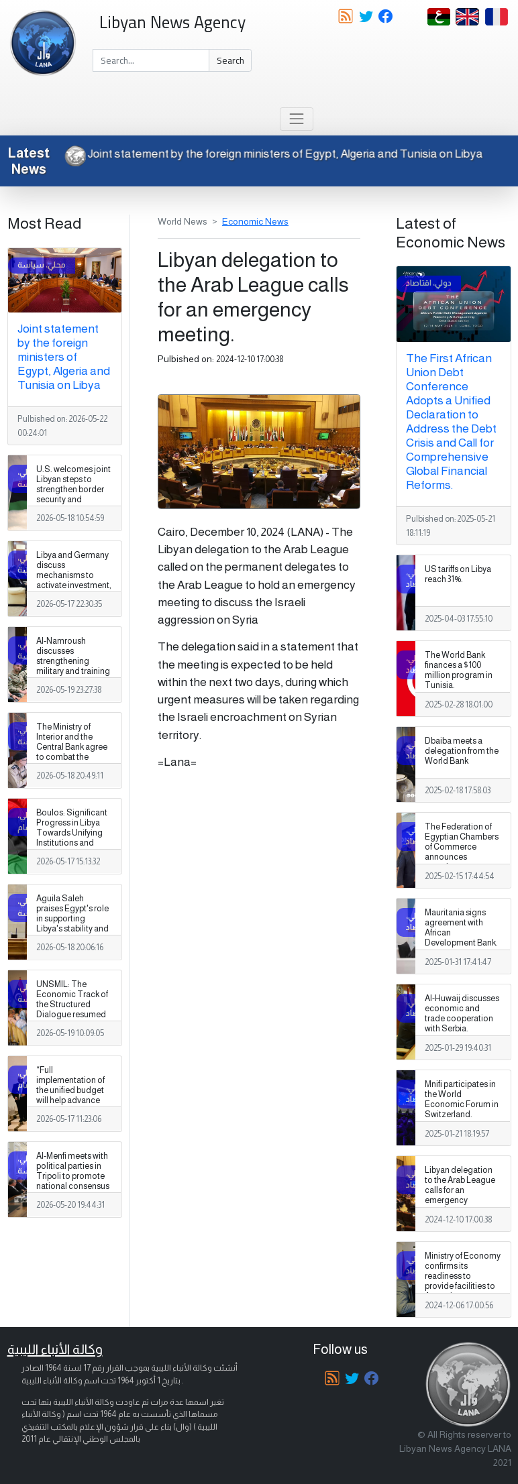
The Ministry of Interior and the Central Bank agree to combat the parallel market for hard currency (71, 752)
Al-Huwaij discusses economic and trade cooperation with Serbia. (462, 1013)
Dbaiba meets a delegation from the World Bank (462, 751)
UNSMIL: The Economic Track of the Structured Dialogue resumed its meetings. (72, 1004)
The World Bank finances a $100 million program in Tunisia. (459, 670)
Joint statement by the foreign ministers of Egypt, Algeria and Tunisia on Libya (275, 153)
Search (230, 60)
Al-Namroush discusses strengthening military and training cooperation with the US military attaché (73, 671)
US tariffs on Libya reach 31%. (458, 574)
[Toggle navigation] (296, 119)
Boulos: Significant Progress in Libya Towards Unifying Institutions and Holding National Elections (71, 838)
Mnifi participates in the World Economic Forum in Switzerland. (462, 1099)
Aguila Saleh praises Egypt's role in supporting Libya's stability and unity (72, 919)
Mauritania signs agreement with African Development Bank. (461, 928)
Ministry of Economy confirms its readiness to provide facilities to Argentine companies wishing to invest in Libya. (463, 1286)
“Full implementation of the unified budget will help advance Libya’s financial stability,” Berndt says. (70, 1101)
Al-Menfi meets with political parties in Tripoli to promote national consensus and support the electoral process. (72, 1181)
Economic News (255, 221)
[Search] (151, 60)
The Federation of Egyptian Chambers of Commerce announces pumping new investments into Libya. (462, 857)
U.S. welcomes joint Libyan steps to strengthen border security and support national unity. (73, 495)
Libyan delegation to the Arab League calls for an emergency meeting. (460, 1190)
